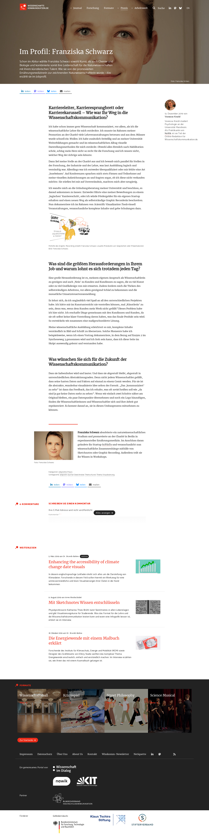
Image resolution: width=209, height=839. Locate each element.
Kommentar (55, 514)
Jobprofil (63, 474)
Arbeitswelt (141, 8)
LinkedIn (152, 754)
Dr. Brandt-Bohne (71, 556)
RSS (174, 754)
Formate (109, 8)
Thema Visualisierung (106, 474)
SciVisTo (107, 444)
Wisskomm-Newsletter (115, 754)
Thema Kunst (90, 474)
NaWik (168, 133)
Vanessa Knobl (172, 116)
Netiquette (140, 754)
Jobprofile (63, 471)
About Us (77, 754)
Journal (77, 8)
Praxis (124, 8)
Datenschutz (44, 754)
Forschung (93, 8)
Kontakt (92, 754)
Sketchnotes (79, 474)
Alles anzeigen (103, 512)
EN (188, 8)
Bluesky (167, 754)
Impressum (26, 754)
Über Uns (62, 754)
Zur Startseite (26, 740)
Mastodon (159, 754)
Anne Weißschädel (73, 597)
